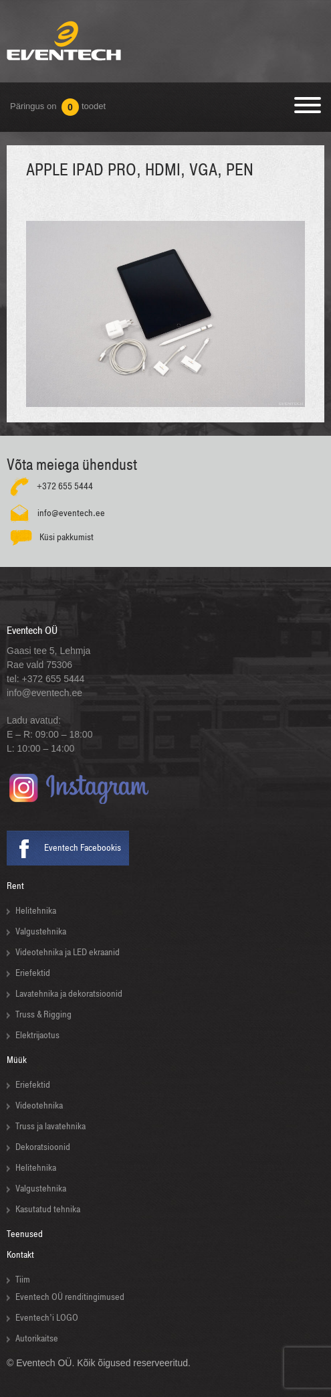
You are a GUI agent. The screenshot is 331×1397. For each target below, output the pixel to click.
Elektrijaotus (37, 1035)
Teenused (25, 1234)
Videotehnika (39, 1105)
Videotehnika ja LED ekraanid (67, 952)
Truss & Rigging (43, 1014)
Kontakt (20, 1254)
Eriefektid (32, 973)
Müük (17, 1060)
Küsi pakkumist (66, 537)
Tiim (22, 1279)
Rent (15, 886)
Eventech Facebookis (82, 847)
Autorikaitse (36, 1338)
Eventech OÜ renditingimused (69, 1297)
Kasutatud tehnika (47, 1209)
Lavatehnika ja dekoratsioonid (68, 993)
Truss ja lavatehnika (50, 1126)
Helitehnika (35, 910)
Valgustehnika (40, 931)
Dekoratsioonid (42, 1147)
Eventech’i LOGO (46, 1317)
